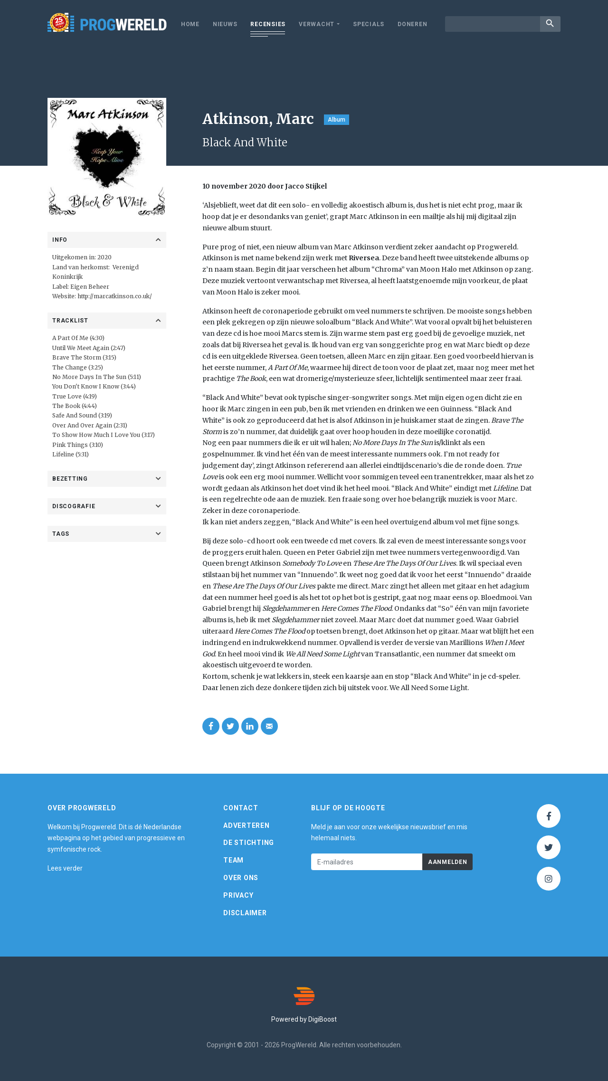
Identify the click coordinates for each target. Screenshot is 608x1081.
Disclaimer (245, 913)
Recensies (267, 24)
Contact (240, 808)
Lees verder (65, 868)
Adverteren (246, 825)
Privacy (238, 895)
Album (336, 119)
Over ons (240, 878)
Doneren (412, 24)
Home (190, 24)
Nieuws (225, 24)
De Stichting (248, 842)
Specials (368, 24)
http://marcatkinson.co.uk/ (114, 296)
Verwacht (316, 24)
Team (233, 860)
